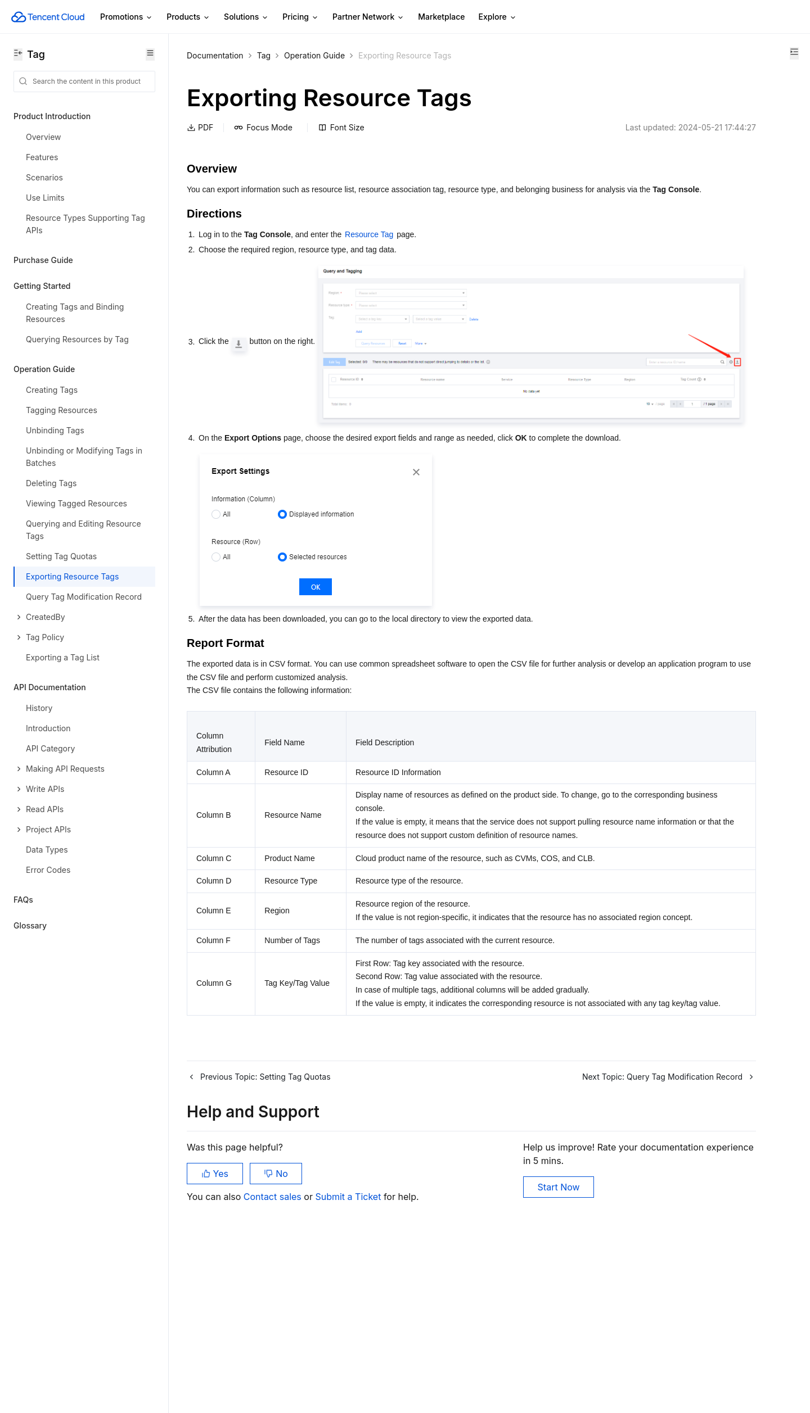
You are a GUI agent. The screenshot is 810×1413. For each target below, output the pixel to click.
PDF (200, 127)
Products (188, 17)
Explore (498, 17)
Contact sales (274, 1356)
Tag (264, 55)
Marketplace (441, 16)
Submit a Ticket (348, 1356)
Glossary (30, 925)
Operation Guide (314, 55)
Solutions (246, 17)
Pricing (300, 17)
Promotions (126, 17)
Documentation (215, 55)
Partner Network (368, 17)
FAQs (23, 899)
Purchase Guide (43, 260)
